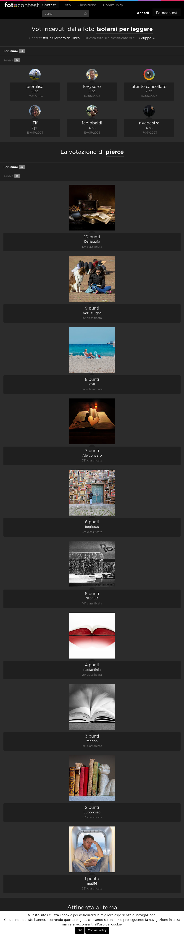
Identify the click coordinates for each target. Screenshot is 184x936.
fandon (92, 741)
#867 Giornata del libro (61, 38)
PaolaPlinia (92, 670)
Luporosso (92, 812)
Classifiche (87, 5)
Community (113, 5)
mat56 (92, 883)
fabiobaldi (92, 123)
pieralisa (34, 87)
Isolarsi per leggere (124, 29)
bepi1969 (92, 527)
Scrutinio (14, 51)
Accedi (143, 13)
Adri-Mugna (92, 313)
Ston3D (92, 598)
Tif (35, 123)
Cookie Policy (97, 930)
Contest (49, 5)
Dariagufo (92, 241)
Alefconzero (92, 455)
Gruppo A (147, 38)
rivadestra (149, 123)
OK (80, 930)
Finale (12, 60)
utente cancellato (149, 87)
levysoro (92, 87)
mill (92, 384)
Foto (67, 5)
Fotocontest (22, 4)
